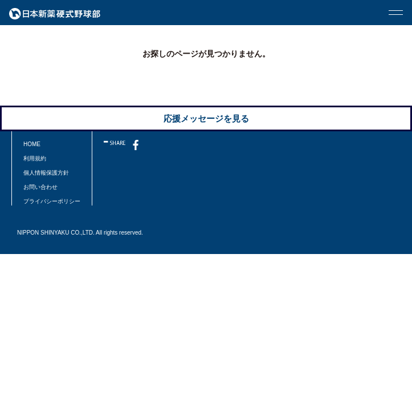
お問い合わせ (40, 187)
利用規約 (34, 158)
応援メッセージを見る (206, 118)
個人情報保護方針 (46, 173)
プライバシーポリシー (51, 201)
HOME (31, 144)
